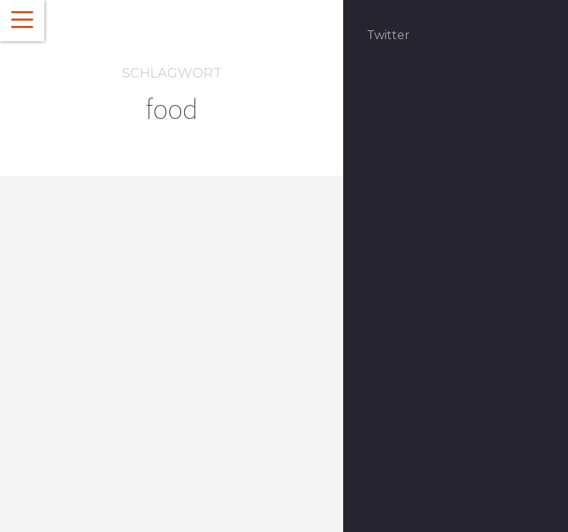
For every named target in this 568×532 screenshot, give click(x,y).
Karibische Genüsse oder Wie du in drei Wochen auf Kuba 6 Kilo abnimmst (133, 421)
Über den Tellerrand (112, 354)
